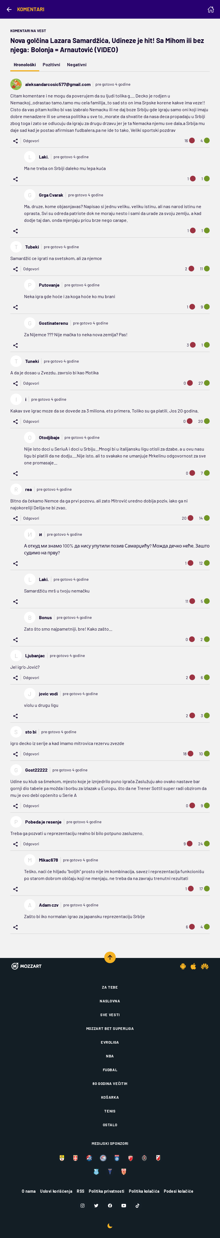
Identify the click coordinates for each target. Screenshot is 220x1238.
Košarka (110, 1097)
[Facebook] (110, 1205)
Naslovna (110, 1001)
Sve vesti (110, 1014)
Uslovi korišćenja (56, 1191)
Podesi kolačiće (178, 1191)
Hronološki (25, 64)
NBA (110, 1056)
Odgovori (31, 140)
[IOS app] (193, 966)
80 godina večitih (110, 1083)
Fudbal (110, 1069)
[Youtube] (123, 1205)
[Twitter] (96, 1205)
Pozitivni (51, 64)
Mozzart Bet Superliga (110, 1028)
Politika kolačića (144, 1191)
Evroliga (110, 1042)
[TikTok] (137, 1205)
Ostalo (110, 1124)
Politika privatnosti (106, 1191)
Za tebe (110, 987)
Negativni (77, 64)
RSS (80, 1191)
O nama (29, 1191)
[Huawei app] (205, 966)
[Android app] (183, 966)
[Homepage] (210, 9)
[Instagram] (82, 1205)
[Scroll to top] (110, 957)
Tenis (109, 1111)
